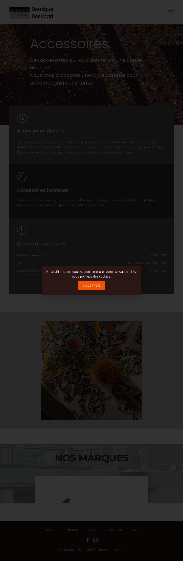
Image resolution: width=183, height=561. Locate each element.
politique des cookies (95, 276)
